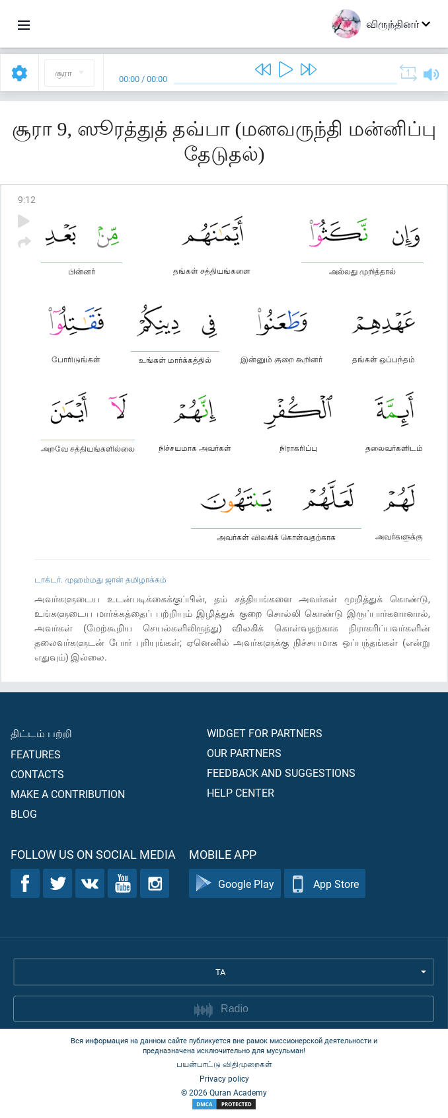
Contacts (37, 774)
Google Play (235, 883)
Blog (24, 813)
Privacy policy (224, 1078)
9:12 (27, 199)
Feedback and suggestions (281, 772)
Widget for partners (264, 733)
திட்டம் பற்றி (41, 733)
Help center (240, 792)
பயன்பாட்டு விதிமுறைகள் (224, 1063)
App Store (325, 883)
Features (36, 754)
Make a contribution (68, 794)
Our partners (244, 753)
